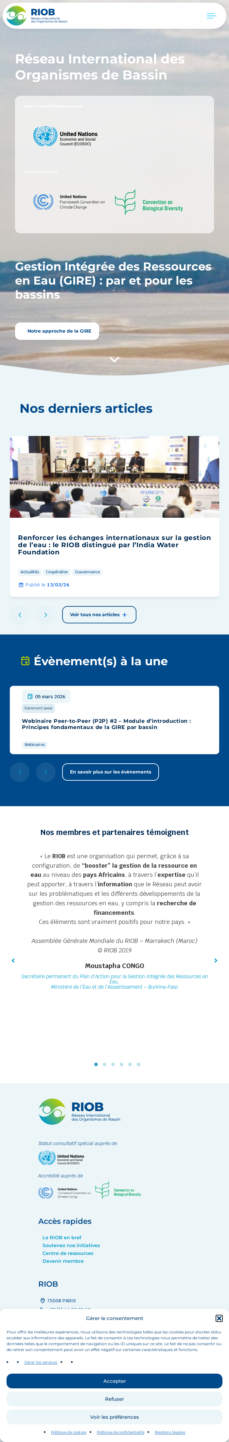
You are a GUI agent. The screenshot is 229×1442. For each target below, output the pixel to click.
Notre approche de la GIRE (58, 331)
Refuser (114, 1420)
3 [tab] (114, 1064)
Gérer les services (40, 1383)
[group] (114, 516)
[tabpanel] (114, 922)
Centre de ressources (68, 1253)
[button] (219, 1339)
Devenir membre (63, 1261)
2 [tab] (106, 1064)
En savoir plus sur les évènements (110, 772)
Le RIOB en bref (62, 1238)
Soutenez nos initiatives (71, 1245)
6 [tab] (140, 1064)
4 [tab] (123, 1064)
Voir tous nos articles (99, 615)
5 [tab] (131, 1064)
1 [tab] (97, 1064)
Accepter (114, 1402)
